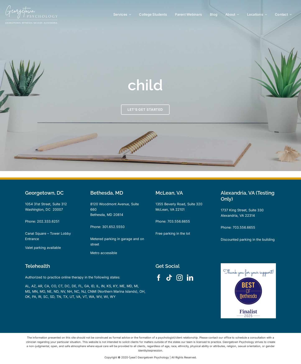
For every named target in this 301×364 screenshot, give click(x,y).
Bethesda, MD (101, 215)
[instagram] (179, 278)
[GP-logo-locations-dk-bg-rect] (31, 7)
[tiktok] (169, 278)
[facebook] (159, 278)
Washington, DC (38, 209)
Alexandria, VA (232, 215)
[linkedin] (190, 278)
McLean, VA (165, 209)
